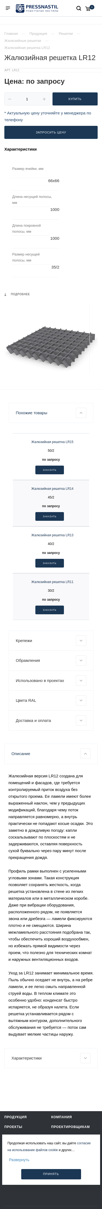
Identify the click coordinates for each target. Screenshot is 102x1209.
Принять (51, 1174)
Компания (61, 1117)
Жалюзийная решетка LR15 (52, 442)
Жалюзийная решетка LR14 (52, 489)
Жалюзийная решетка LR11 (52, 582)
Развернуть (19, 1160)
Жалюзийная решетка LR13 (52, 535)
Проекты (13, 1127)
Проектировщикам (70, 1127)
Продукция (15, 1117)
